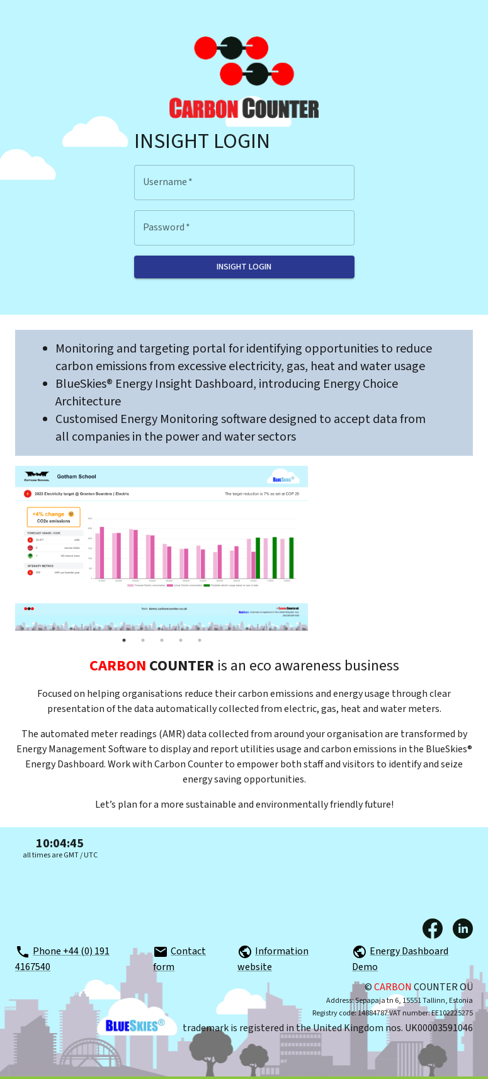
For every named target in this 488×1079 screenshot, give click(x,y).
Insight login (244, 267)
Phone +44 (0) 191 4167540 (62, 959)
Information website (273, 959)
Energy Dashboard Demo (400, 959)
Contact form (179, 959)
